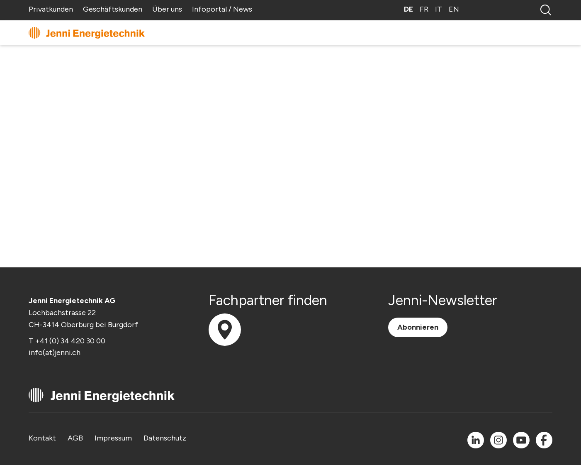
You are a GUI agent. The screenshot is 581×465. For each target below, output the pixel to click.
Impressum (113, 438)
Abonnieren (417, 327)
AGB (75, 438)
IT (438, 9)
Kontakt (42, 438)
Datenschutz (164, 438)
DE (408, 9)
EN (454, 9)
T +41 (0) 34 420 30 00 (67, 340)
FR (424, 9)
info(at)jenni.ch (54, 352)
